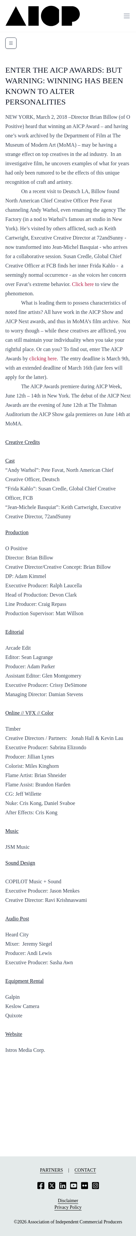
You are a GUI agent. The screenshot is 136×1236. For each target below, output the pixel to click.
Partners (51, 1170)
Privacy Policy (67, 1207)
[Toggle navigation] (11, 43)
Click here (83, 284)
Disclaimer (68, 1200)
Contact (85, 1170)
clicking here (43, 358)
